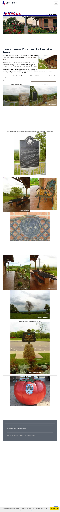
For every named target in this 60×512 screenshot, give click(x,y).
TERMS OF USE (21, 428)
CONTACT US (26, 428)
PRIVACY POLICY (14, 428)
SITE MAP (8, 428)
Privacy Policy (29, 510)
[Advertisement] (30, 41)
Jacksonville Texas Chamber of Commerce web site (43, 81)
